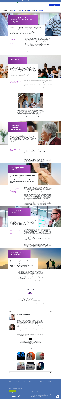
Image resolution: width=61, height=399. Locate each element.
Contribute (38, 388)
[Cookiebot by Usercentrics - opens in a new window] (5, 7)
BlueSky (12, 392)
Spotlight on (50, 381)
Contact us (32, 391)
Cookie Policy (38, 389)
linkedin (11, 392)
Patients (30, 381)
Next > (51, 311)
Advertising (32, 389)
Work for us (45, 389)
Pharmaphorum (15, 396)
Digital (10, 381)
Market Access (17, 381)
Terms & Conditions (46, 388)
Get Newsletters (12, 390)
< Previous (10, 311)
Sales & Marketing (42, 381)
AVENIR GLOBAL (34, 306)
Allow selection (54, 4)
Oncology (24, 381)
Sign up (30, 338)
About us (32, 388)
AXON (17, 296)
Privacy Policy (38, 391)
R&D (35, 381)
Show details (41, 7)
